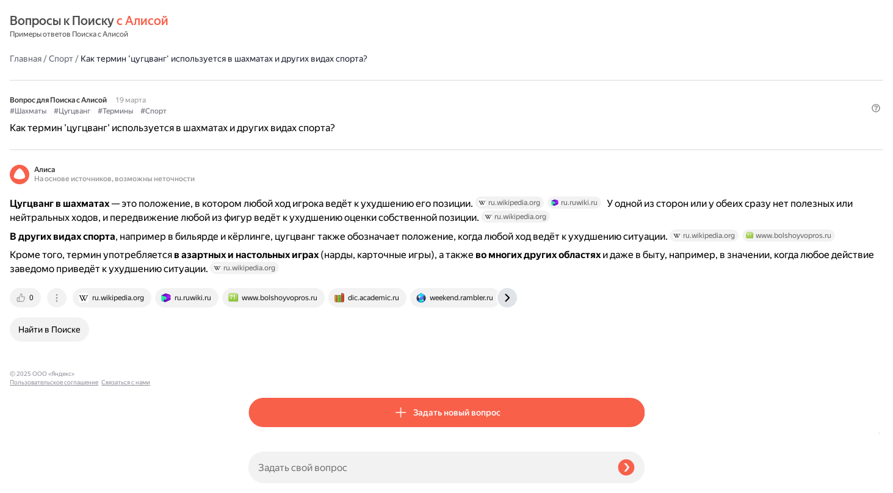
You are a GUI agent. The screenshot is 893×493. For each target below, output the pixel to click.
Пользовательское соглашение (54, 470)
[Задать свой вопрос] (428, 467)
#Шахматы (266, 80)
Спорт (299, 27)
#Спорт (392, 80)
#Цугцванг (310, 80)
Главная (264, 27)
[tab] (264, 355)
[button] (637, 100)
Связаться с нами (34, 478)
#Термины (354, 80)
